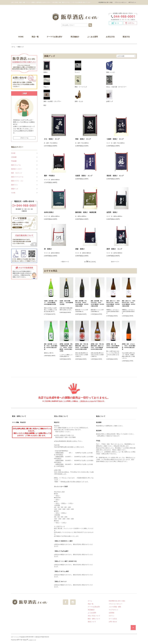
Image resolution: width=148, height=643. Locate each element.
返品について (92, 621)
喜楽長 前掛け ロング (115, 175)
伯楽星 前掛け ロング (83, 175)
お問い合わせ (113, 621)
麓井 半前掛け (49, 175)
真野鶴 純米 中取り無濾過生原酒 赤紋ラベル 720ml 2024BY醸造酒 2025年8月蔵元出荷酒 (97, 346)
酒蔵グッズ (21, 46)
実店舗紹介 (75, 37)
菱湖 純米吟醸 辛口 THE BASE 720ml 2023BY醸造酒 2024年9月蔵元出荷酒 (97, 303)
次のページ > (115, 261)
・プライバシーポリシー (120, 2)
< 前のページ (65, 261)
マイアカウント (113, 610)
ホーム (13, 46)
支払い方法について (94, 615)
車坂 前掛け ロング (83, 139)
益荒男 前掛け (112, 212)
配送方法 (126, 37)
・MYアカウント (131, 2)
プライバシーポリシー (115, 604)
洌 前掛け (48, 249)
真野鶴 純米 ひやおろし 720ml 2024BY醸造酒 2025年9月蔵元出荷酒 (128, 346)
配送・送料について (94, 618)
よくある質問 (92, 37)
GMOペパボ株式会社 (35, 636)
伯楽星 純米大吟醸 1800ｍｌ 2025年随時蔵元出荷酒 (66, 302)
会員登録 (111, 612)
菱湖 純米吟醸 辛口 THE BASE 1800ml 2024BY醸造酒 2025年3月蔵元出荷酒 (81, 303)
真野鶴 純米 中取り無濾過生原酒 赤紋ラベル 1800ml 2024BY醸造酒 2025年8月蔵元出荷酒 (82, 346)
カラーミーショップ (15, 636)
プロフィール (24, 138)
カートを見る (113, 618)
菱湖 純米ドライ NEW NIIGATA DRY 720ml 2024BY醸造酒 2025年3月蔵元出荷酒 (128, 303)
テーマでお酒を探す (54, 37)
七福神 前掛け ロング (115, 139)
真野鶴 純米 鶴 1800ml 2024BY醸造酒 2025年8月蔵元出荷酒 (113, 345)
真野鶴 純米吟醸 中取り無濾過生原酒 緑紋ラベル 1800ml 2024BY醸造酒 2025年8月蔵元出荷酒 (66, 347)
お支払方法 (110, 37)
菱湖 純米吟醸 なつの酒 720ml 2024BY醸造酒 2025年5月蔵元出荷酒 (50, 346)
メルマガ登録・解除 (115, 607)
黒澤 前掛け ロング (114, 249)
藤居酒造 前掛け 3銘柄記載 (85, 212)
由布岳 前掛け (49, 212)
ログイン (111, 615)
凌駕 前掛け (80, 249)
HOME (21, 37)
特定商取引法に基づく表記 (117, 601)
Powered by (23, 639)
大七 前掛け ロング (52, 139)
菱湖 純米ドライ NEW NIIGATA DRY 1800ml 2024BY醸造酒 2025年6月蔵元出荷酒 (113, 303)
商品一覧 (35, 37)
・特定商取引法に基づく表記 (105, 2)
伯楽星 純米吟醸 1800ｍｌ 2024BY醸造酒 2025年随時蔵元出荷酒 (50, 302)
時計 (45, 105)
